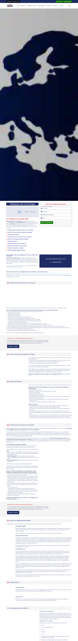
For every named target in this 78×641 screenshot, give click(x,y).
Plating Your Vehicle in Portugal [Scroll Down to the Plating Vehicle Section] (15, 248)
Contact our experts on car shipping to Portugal (17, 265)
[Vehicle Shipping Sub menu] (25, 5)
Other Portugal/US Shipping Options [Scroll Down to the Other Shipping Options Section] (16, 250)
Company (55, 5)
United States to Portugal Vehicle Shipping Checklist (34, 274)
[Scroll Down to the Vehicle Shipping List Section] (20, 230)
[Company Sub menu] (57, 5)
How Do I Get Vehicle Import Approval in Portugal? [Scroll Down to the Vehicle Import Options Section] (20, 232)
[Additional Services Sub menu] (36, 5)
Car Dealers (48, 5)
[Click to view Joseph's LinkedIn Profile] (33, 211)
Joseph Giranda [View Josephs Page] (19, 211)
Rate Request (41, 5)
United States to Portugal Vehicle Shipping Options (31, 275)
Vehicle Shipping (21, 5)
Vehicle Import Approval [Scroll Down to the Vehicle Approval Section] (14, 234)
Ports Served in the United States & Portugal (53, 275)
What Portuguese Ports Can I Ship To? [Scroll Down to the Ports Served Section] (17, 243)
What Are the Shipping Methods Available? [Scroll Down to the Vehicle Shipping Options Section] (18, 239)
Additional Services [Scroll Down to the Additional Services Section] (12, 241)
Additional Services (31, 5)
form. (17, 498)
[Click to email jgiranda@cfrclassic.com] (27, 211)
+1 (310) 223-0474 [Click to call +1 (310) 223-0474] (55, 262)
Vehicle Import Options (51, 274)
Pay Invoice (59, 1)
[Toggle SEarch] (69, 6)
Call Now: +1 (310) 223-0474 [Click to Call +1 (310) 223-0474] (13, 1)
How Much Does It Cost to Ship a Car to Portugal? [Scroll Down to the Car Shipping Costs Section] (20, 236)
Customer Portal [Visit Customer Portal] (67, 1)
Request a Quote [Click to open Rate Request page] (13, 346)
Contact (61, 5)
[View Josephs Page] (11, 212)
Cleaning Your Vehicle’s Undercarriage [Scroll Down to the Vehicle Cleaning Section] (17, 245)
